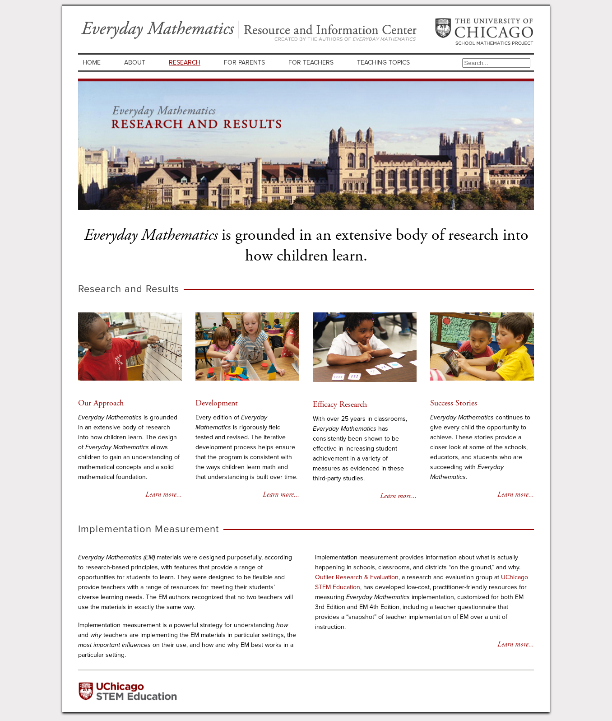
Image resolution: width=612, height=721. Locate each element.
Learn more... (163, 494)
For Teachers (311, 62)
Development (216, 403)
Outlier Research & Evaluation (357, 577)
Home (92, 62)
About (134, 62)
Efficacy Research (340, 404)
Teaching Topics (383, 62)
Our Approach (101, 403)
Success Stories (453, 403)
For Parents (244, 62)
